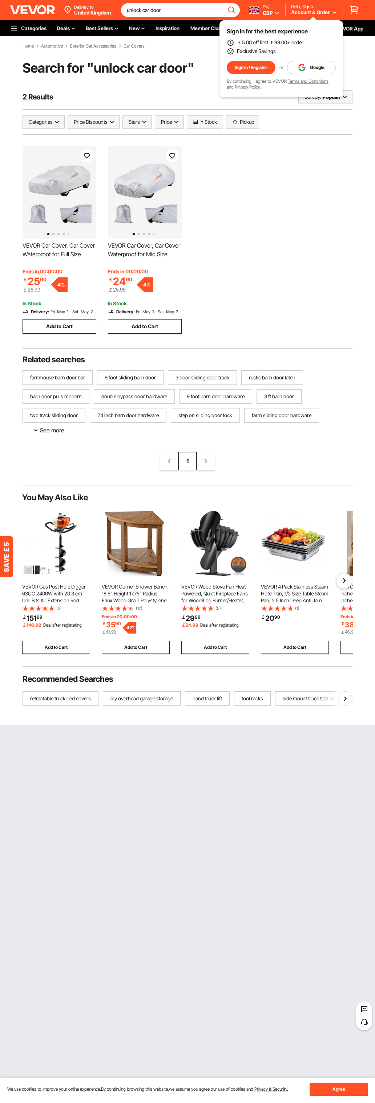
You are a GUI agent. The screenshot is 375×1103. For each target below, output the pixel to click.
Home (28, 46)
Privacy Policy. (248, 87)
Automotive (52, 46)
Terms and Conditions (308, 81)
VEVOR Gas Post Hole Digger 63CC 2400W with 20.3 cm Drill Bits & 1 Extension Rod (54, 593)
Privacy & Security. (271, 1089)
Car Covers (134, 46)
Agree (338, 1089)
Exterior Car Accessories (93, 46)
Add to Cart (59, 326)
